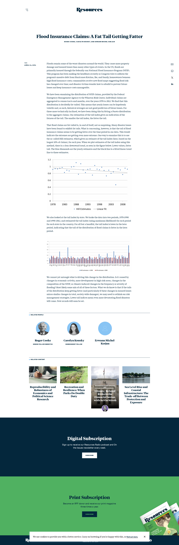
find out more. (132, 536)
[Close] (144, 536)
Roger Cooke (69, 42)
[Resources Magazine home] (90, 10)
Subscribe (90, 455)
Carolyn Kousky (83, 42)
